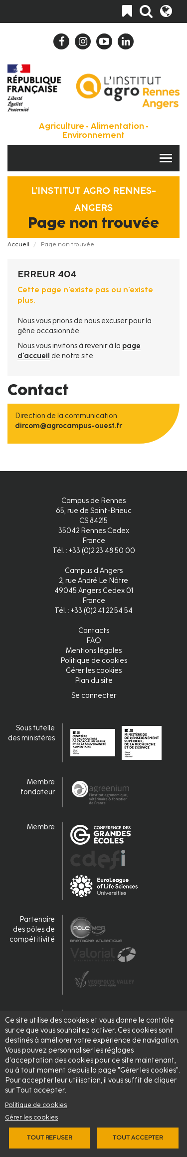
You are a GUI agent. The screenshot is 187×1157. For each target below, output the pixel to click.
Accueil (18, 244)
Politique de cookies (36, 1105)
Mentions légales (94, 650)
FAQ (93, 640)
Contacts (93, 630)
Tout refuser (49, 1137)
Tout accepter (138, 1137)
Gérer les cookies (31, 1117)
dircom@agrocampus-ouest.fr (68, 426)
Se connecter (93, 695)
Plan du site (94, 680)
